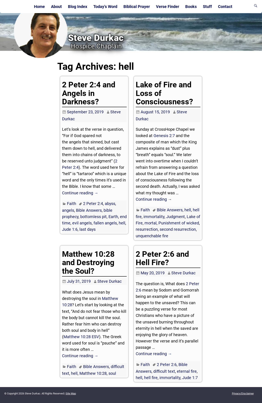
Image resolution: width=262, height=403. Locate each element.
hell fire (151, 377)
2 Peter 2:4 (93, 203)
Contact (225, 6)
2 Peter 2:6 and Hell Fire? (162, 258)
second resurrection (178, 229)
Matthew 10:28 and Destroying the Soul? (88, 263)
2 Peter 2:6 (167, 364)
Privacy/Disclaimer (243, 393)
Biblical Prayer (136, 6)
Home (39, 6)
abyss (110, 203)
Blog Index (77, 6)
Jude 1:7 (190, 377)
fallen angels (105, 223)
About (56, 6)
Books (191, 6)
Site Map (71, 393)
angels (68, 210)
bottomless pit (93, 216)
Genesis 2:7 (164, 135)
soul (112, 373)
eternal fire (187, 371)
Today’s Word (105, 6)
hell (122, 223)
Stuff (207, 6)
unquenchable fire (152, 235)
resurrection (147, 229)
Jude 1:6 (70, 229)
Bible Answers (89, 210)
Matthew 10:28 (93, 373)
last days (87, 229)
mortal (151, 223)
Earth (113, 216)
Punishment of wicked (178, 223)
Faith (71, 203)
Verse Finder (167, 6)
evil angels (82, 223)
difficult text (164, 371)
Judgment (175, 216)
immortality (153, 216)
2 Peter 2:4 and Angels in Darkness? (88, 93)
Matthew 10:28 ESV (81, 336)
